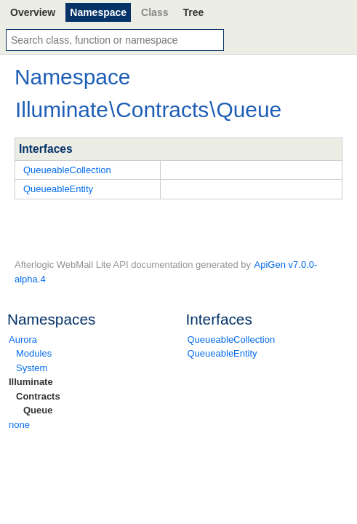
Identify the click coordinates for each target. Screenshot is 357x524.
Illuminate (31, 381)
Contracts (38, 396)
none (19, 424)
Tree (193, 12)
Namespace (98, 12)
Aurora (23, 339)
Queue (37, 410)
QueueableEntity (222, 353)
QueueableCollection (232, 339)
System (31, 367)
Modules (34, 353)
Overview (32, 12)
